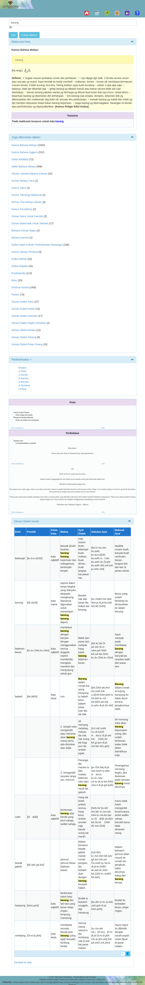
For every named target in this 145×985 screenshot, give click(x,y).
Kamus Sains (19, 187)
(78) (103, 464)
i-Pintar (22, 389)
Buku (14, 280)
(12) (103, 512)
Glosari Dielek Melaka (24, 330)
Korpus (22, 367)
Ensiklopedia (19, 273)
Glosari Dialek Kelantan (24, 315)
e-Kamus (24, 378)
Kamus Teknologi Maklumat (27, 195)
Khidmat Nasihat (21, 287)
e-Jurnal (23, 374)
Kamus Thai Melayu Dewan (27, 202)
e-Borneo (24, 381)
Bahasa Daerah (20, 237)
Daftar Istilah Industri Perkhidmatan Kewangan (37, 244)
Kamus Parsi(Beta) (22, 209)
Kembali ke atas (23, 962)
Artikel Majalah (20, 266)
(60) (103, 428)
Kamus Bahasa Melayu (25, 145)
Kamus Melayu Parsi (23, 180)
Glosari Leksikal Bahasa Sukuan (29, 173)
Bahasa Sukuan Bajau (24, 230)
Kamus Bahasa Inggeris (25, 152)
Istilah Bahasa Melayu (24, 166)
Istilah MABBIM (20, 159)
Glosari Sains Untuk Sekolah (27, 216)
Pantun (15, 294)
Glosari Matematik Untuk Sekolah (30, 223)
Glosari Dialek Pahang (24, 337)
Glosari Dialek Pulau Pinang (27, 344)
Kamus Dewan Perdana (25, 251)
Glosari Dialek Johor (23, 301)
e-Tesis (22, 371)
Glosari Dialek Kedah (23, 308)
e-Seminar (24, 385)
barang (19, 60)
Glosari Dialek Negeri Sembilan (29, 323)
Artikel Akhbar (19, 259)
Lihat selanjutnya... (18, 428)
